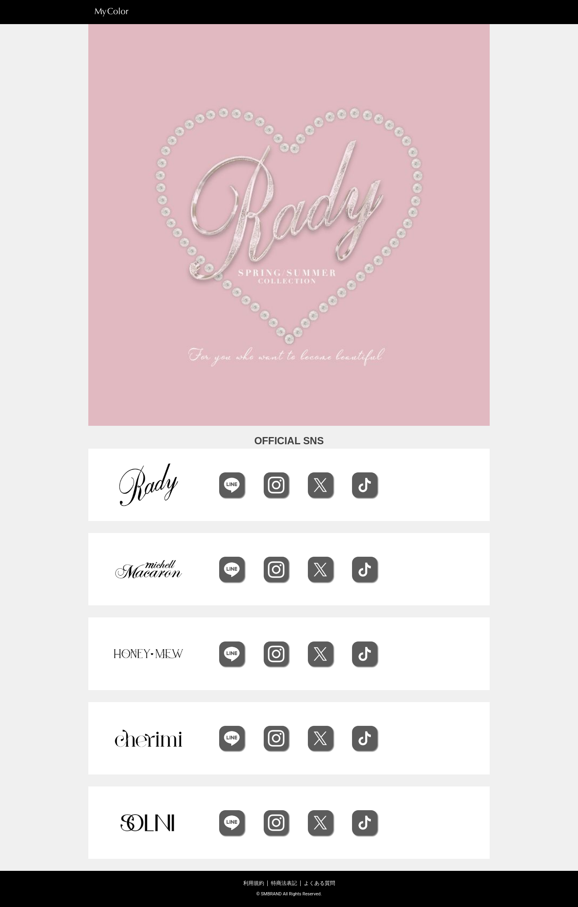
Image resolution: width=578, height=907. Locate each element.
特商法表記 (284, 883)
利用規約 (253, 883)
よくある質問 (319, 883)
